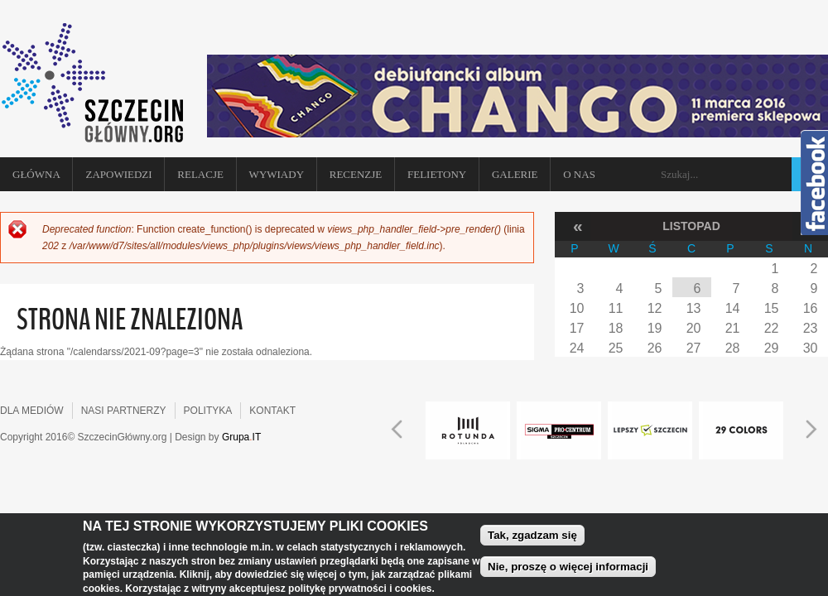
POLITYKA (208, 410)
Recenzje (356, 174)
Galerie (515, 174)
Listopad (691, 226)
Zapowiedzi (118, 174)
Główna (36, 174)
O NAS (579, 174)
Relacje (200, 174)
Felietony (436, 174)
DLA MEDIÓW (32, 410)
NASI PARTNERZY (123, 410)
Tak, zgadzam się (532, 539)
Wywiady (276, 174)
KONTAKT (272, 410)
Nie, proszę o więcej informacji (568, 571)
